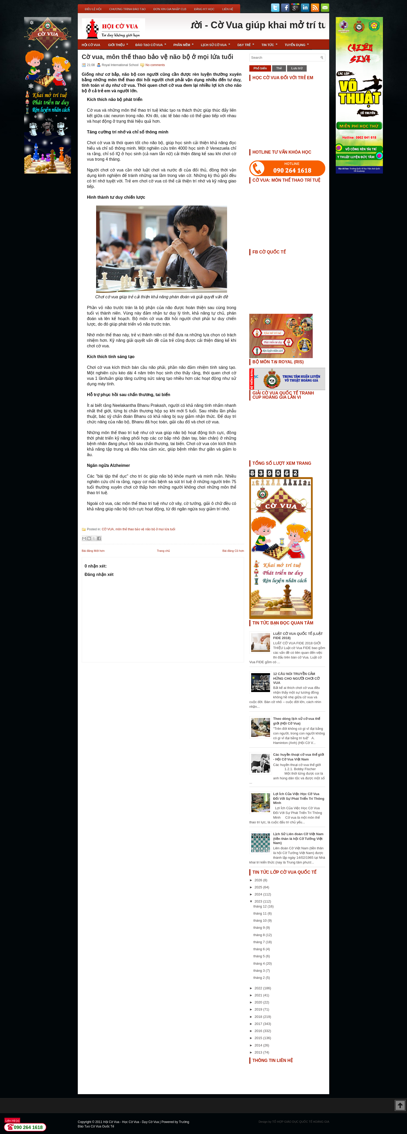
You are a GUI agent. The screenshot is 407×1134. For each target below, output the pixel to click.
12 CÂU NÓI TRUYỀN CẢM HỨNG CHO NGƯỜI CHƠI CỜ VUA (296, 678)
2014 (259, 1045)
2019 (259, 1009)
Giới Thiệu (119, 43)
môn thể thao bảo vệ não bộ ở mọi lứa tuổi (145, 529)
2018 (259, 1017)
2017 (259, 1024)
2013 (259, 1052)
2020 (259, 1002)
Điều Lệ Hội (93, 9)
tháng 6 (260, 949)
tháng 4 (260, 963)
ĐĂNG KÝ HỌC (204, 9)
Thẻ (279, 68)
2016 (259, 1031)
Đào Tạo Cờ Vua (152, 43)
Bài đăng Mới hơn (93, 550)
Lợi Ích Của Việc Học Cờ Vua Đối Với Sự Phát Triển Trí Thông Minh (298, 798)
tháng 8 (260, 935)
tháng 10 (261, 920)
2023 (259, 901)
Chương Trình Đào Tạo (127, 9)
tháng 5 (260, 956)
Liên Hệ (227, 9)
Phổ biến (260, 68)
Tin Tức (271, 43)
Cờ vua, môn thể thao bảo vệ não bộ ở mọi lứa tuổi (157, 57)
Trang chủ (163, 550)
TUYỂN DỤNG (298, 43)
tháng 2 (260, 978)
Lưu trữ (296, 68)
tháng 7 (260, 942)
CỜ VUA (108, 529)
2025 (259, 887)
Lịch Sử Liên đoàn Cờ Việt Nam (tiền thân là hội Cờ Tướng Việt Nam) (298, 838)
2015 (259, 1038)
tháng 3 (260, 971)
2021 (259, 995)
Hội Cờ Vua (91, 45)
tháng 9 (260, 928)
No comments (155, 65)
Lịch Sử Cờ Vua (217, 43)
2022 (259, 988)
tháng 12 (261, 906)
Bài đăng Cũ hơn (233, 550)
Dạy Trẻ (248, 43)
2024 (259, 894)
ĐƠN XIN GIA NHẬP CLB (169, 9)
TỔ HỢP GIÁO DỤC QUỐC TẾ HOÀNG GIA (300, 1121)
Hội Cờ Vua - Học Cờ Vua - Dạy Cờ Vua (131, 1122)
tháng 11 (261, 913)
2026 (259, 880)
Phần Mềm (185, 43)
